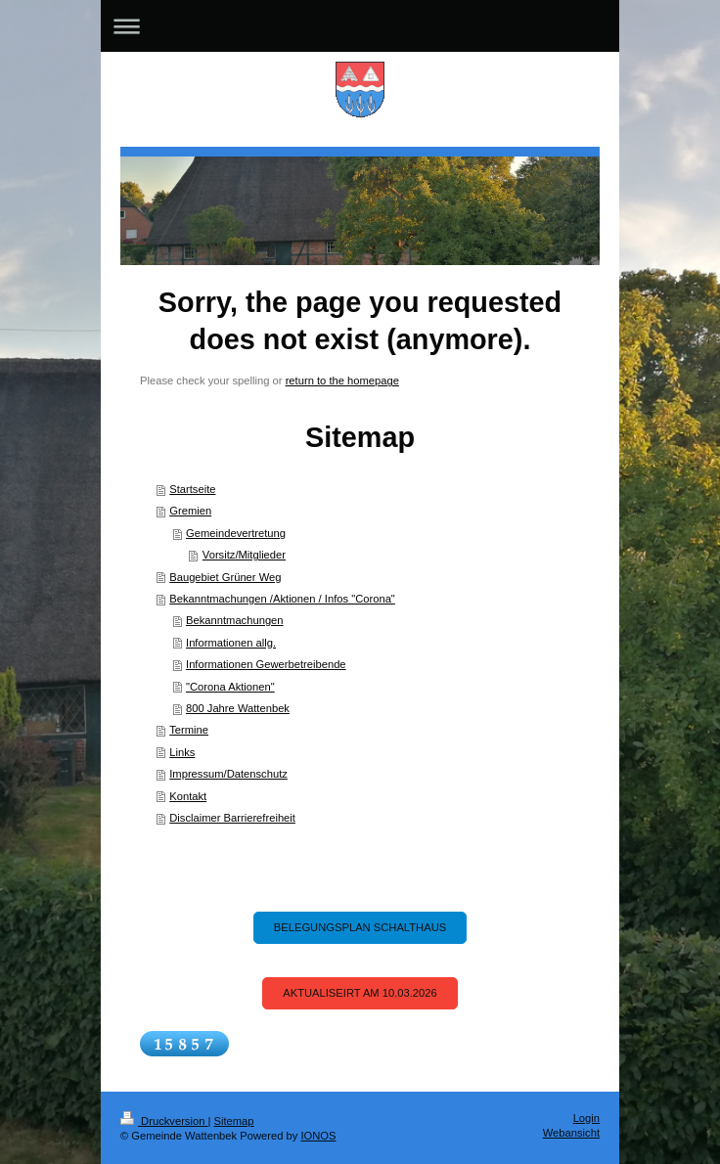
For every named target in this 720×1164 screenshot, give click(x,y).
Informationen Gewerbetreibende (266, 664)
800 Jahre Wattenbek (238, 708)
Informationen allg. (231, 643)
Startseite (192, 489)
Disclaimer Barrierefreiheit (232, 818)
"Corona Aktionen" (230, 687)
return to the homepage (342, 380)
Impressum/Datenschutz (228, 774)
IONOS (318, 1136)
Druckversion (164, 1121)
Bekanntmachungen (235, 620)
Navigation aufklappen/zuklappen (360, 26)
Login (586, 1118)
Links (182, 752)
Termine (188, 730)
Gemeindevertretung (236, 533)
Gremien (190, 510)
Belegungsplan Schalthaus (360, 927)
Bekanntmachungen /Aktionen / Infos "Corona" (282, 598)
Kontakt (187, 796)
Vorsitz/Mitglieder (244, 554)
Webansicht (571, 1133)
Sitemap (234, 1121)
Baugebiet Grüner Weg (225, 577)
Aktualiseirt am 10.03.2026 (360, 993)
